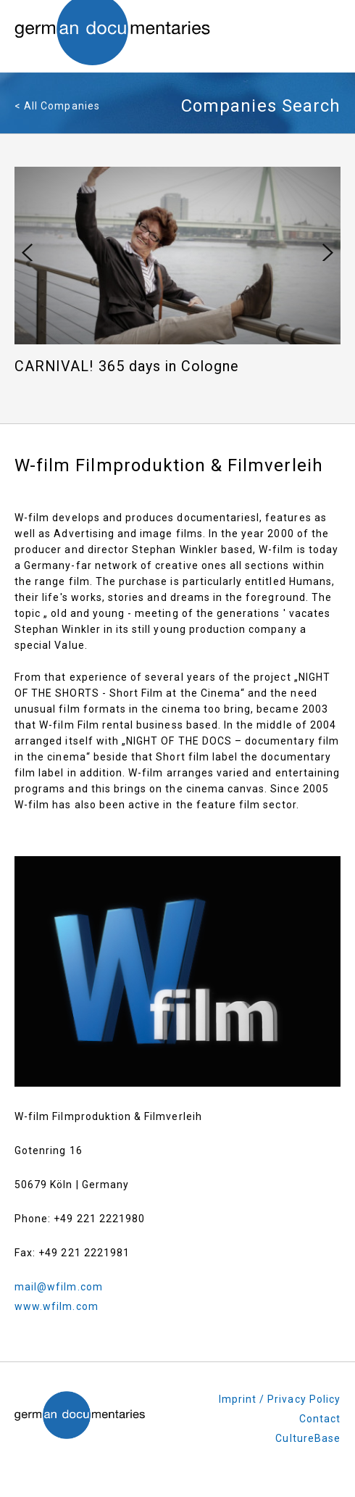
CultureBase (308, 1438)
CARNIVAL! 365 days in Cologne (126, 366)
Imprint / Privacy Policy (280, 1399)
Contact (320, 1419)
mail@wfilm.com (58, 1287)
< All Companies (57, 106)
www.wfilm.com (56, 1306)
